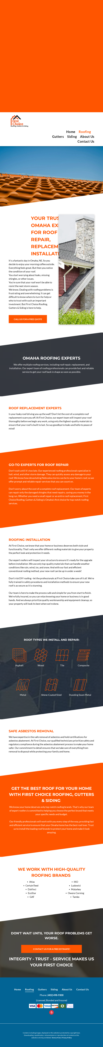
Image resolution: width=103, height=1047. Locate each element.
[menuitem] (69, 131)
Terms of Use (56, 1038)
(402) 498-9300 (55, 995)
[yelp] (51, 1012)
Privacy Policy (67, 1038)
